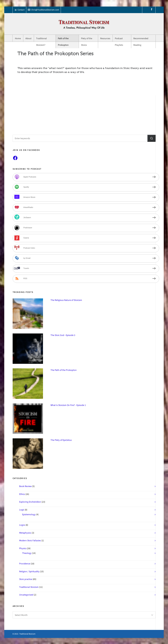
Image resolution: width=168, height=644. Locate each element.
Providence (24, 563)
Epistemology (29, 514)
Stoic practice (25, 579)
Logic (21, 509)
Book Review (25, 486)
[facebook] (152, 9)
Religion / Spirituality (29, 571)
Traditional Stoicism (29, 587)
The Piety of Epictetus (61, 440)
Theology (27, 553)
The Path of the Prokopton (64, 370)
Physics (22, 548)
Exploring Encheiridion (30, 501)
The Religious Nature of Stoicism (66, 300)
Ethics (22, 494)
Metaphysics (25, 532)
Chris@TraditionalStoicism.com (43, 9)
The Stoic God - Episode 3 (63, 335)
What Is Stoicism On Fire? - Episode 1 (68, 405)
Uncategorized (26, 594)
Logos (22, 525)
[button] (151, 138)
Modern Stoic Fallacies (30, 540)
